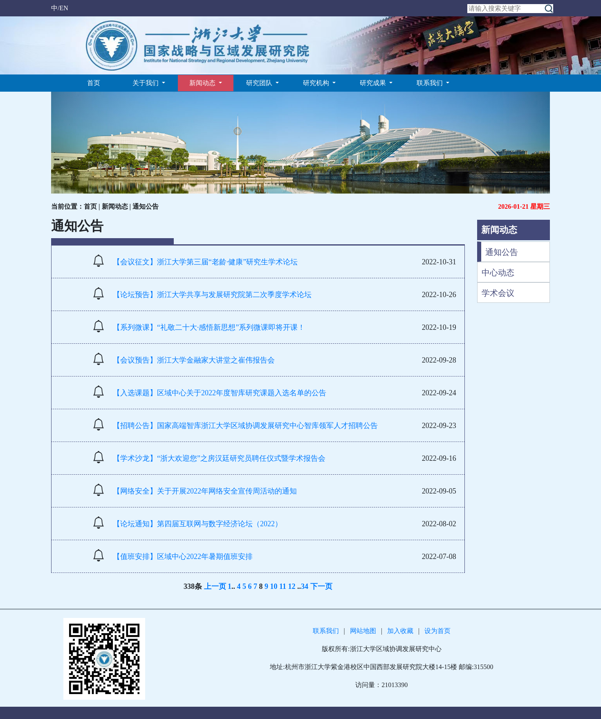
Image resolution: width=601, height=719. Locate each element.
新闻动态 (203, 82)
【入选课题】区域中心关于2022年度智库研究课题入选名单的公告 (219, 393)
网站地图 (363, 630)
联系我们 (430, 82)
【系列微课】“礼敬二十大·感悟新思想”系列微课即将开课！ (209, 327)
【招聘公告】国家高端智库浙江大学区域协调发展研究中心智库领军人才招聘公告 (245, 425)
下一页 (321, 586)
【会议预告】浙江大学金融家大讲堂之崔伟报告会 (194, 360)
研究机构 (317, 82)
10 (274, 586)
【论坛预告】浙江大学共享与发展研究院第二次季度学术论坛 (212, 295)
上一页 (215, 586)
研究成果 (374, 82)
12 (292, 586)
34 (304, 586)
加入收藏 (400, 630)
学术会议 (498, 293)
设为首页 (437, 630)
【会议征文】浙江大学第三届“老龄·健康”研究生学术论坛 (205, 262)
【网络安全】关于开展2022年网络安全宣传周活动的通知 (205, 491)
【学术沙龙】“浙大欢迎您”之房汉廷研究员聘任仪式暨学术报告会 (219, 458)
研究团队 (260, 82)
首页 (93, 82)
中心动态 (498, 272)
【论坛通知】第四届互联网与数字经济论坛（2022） (197, 524)
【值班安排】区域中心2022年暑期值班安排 (183, 556)
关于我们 (146, 82)
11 (282, 586)
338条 (193, 586)
